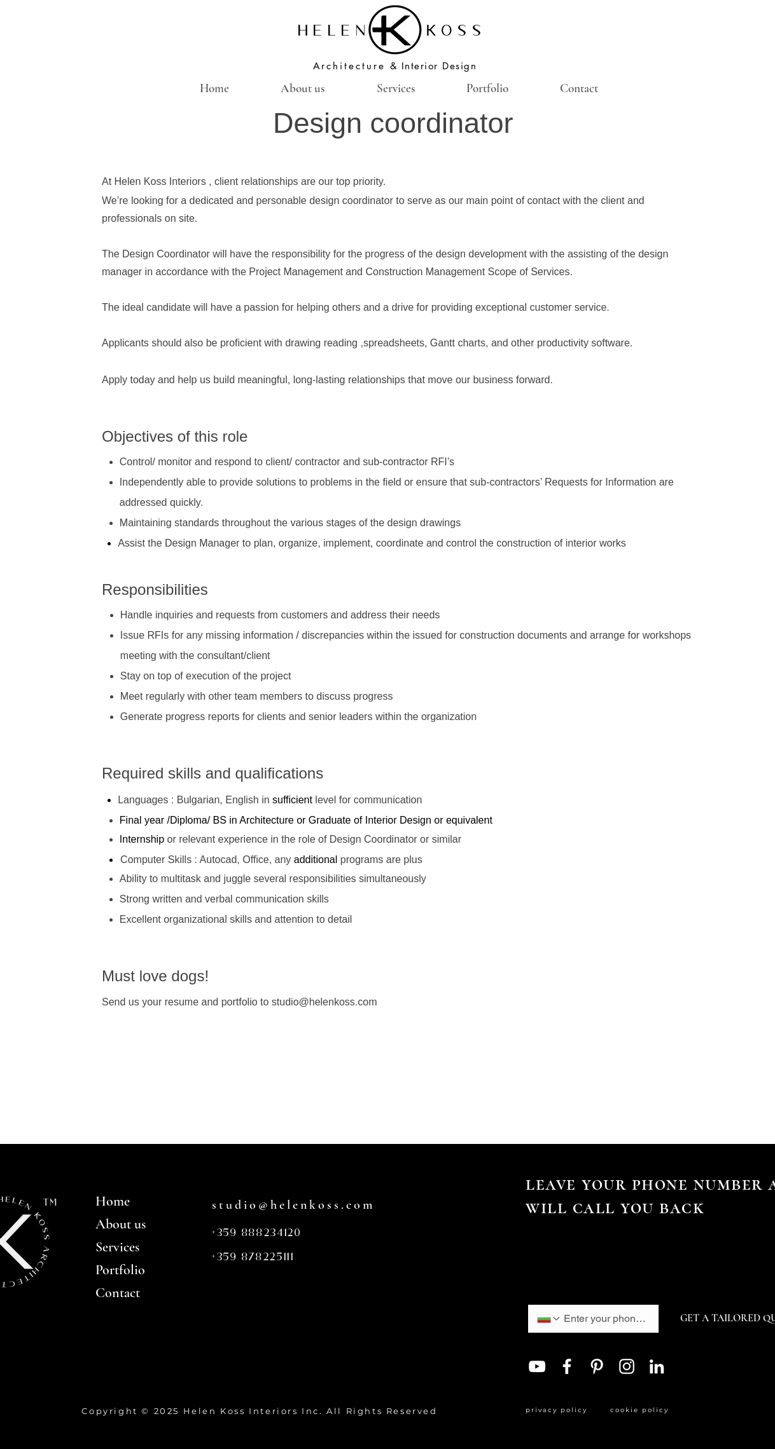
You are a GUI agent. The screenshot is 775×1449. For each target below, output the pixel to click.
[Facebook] (567, 1366)
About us (120, 1224)
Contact (117, 1292)
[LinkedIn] (656, 1366)
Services (117, 1247)
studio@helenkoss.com (324, 1002)
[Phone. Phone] (605, 1318)
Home (112, 1201)
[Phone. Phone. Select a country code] (549, 1319)
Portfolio (120, 1270)
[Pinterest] (597, 1366)
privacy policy (560, 1410)
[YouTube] (537, 1366)
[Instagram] (627, 1366)
